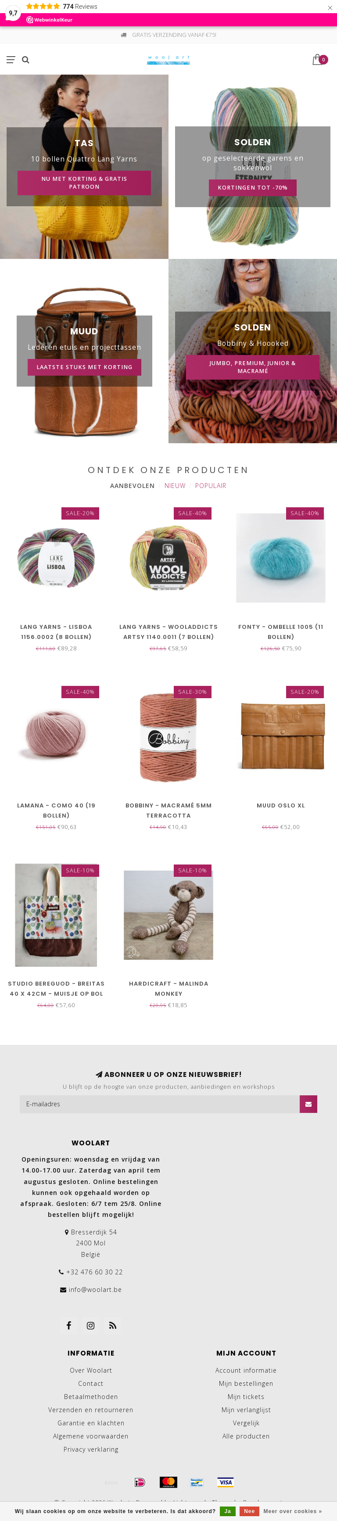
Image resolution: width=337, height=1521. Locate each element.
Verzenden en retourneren (90, 1410)
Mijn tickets (246, 1396)
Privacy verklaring (91, 1449)
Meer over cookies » (293, 1511)
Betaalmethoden (91, 1396)
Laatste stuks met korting (84, 367)
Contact (91, 1383)
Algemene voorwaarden (91, 1436)
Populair (210, 485)
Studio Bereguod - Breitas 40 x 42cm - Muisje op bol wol (56, 993)
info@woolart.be (95, 1289)
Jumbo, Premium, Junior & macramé (253, 367)
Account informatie (246, 1370)
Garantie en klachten (91, 1423)
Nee (249, 1511)
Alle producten (246, 1436)
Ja (227, 1511)
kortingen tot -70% (253, 187)
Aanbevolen (132, 485)
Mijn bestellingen (246, 1383)
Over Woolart (91, 1370)
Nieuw (175, 485)
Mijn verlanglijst (246, 1410)
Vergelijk (246, 1423)
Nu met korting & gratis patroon (84, 182)
